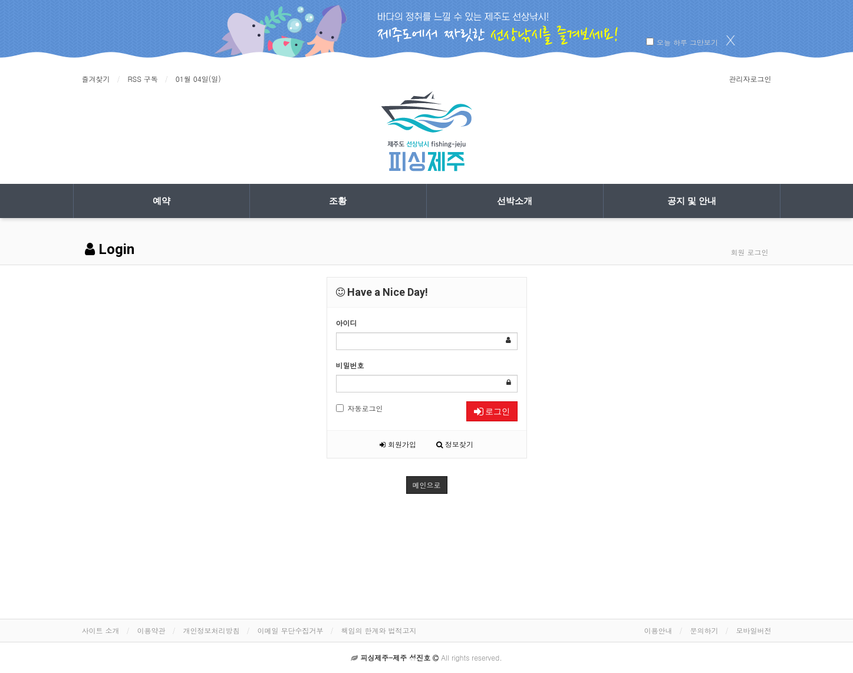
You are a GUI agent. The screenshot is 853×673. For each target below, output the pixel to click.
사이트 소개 (101, 630)
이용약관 (151, 630)
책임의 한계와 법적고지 (379, 630)
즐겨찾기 (96, 79)
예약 (161, 201)
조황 (338, 201)
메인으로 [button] (427, 485)
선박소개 (514, 201)
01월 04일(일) (198, 79)
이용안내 (658, 630)
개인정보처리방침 (211, 630)
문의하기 (704, 630)
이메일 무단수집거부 (291, 630)
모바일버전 (754, 630)
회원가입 (398, 444)
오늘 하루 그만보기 (687, 42)
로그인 (492, 411)
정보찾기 (454, 444)
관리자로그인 (750, 79)
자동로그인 (359, 408)
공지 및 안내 (691, 201)
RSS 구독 (143, 79)
